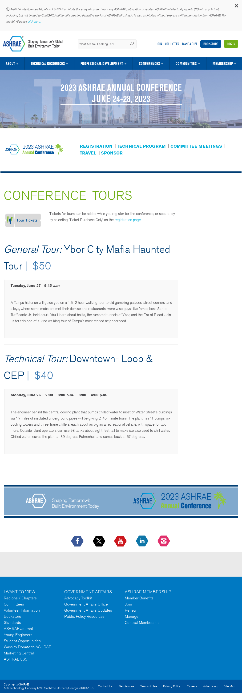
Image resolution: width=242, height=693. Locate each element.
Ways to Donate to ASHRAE (27, 647)
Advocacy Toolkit (78, 598)
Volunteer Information (22, 610)
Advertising (210, 686)
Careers (192, 686)
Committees (14, 604)
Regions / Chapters (20, 598)
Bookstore (210, 44)
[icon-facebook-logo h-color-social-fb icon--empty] (77, 541)
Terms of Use (148, 686)
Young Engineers (18, 634)
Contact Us (105, 686)
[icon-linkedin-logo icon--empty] (142, 541)
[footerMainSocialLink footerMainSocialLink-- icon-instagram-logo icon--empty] (164, 541)
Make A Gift (189, 44)
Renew (131, 610)
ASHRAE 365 (15, 659)
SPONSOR (112, 152)
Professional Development (102, 63)
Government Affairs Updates (88, 610)
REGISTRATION (96, 146)
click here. (34, 22)
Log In (231, 44)
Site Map (229, 686)
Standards (12, 622)
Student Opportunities (22, 640)
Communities (186, 63)
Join (159, 44)
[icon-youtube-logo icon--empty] (120, 541)
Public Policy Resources (84, 616)
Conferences (149, 63)
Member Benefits (139, 598)
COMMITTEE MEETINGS (196, 146)
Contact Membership (142, 622)
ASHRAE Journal (18, 628)
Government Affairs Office (86, 604)
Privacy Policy (172, 686)
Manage (131, 616)
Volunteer (172, 44)
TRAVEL (88, 152)
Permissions (126, 686)
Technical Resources (48, 63)
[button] (236, 7)
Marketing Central (19, 653)
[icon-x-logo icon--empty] (99, 541)
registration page (128, 220)
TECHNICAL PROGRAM (141, 146)
